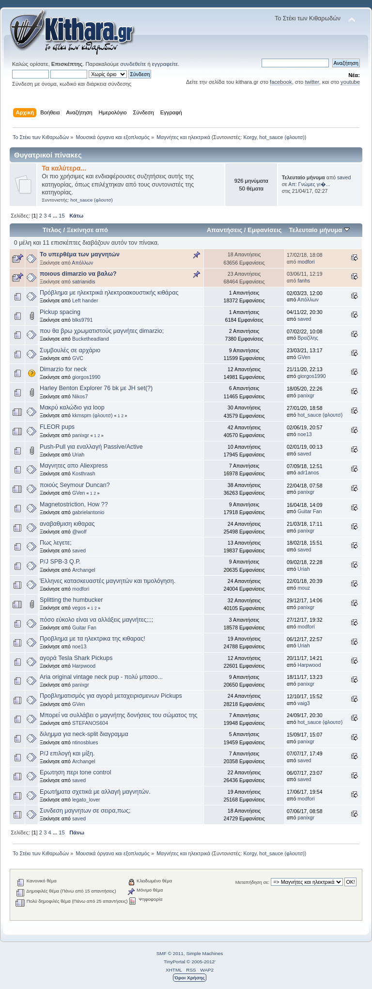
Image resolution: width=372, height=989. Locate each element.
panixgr (305, 395)
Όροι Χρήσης (189, 977)
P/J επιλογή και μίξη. (67, 753)
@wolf (79, 531)
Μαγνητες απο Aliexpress (74, 465)
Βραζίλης (307, 338)
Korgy (249, 137)
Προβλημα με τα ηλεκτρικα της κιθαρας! (92, 638)
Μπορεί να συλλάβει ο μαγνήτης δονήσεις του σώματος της (118, 715)
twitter (312, 82)
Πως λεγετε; (56, 542)
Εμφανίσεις (264, 230)
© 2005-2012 (200, 961)
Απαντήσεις (225, 230)
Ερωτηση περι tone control (75, 772)
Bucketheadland (90, 339)
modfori (305, 262)
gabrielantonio (88, 512)
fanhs (303, 280)
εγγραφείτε (165, 64)
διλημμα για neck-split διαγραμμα (84, 734)
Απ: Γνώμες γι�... (309, 184)
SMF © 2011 (170, 953)
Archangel (83, 570)
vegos (79, 608)
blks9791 (82, 320)
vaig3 (303, 703)
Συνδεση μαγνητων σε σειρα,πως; (85, 810)
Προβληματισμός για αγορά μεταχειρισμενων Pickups (111, 695)
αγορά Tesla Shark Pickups (76, 658)
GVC (77, 358)
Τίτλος (52, 230)
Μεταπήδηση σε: (252, 882)
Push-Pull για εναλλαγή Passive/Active (91, 446)
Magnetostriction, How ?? (74, 504)
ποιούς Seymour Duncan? (75, 485)
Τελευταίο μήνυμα (319, 230)
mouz (303, 588)
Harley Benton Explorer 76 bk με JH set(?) (96, 388)
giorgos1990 (86, 377)
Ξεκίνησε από (87, 230)
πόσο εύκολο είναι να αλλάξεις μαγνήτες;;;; (96, 619)
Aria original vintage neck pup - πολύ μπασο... (101, 677)
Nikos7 (80, 396)
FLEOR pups (57, 427)
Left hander (85, 300)
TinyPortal (175, 961)
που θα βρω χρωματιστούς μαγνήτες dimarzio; (102, 331)
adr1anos (308, 472)
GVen (303, 357)
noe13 (304, 434)
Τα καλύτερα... (64, 168)
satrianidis (83, 281)
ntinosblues (85, 742)
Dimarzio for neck (63, 369)
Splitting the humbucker (71, 600)
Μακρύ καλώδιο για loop (72, 407)
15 (61, 216)
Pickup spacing (60, 312)
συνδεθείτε (133, 64)
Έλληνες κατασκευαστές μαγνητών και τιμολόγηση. (107, 581)
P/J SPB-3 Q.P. (60, 561)
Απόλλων (82, 263)
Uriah (78, 454)
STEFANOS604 (90, 723)
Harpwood (83, 666)
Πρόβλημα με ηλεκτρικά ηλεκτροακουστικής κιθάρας (109, 292)
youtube (350, 82)
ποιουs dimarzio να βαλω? (78, 273)
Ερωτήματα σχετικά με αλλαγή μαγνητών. (95, 791)
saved (344, 177)
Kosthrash (83, 473)
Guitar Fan (309, 511)
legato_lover (86, 799)
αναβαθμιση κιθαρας (67, 523)
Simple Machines (204, 953)
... (56, 216)
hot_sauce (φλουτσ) (282, 137)
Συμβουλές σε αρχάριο (70, 350)
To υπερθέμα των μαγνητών (80, 254)
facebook (281, 82)
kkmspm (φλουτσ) (92, 415)
